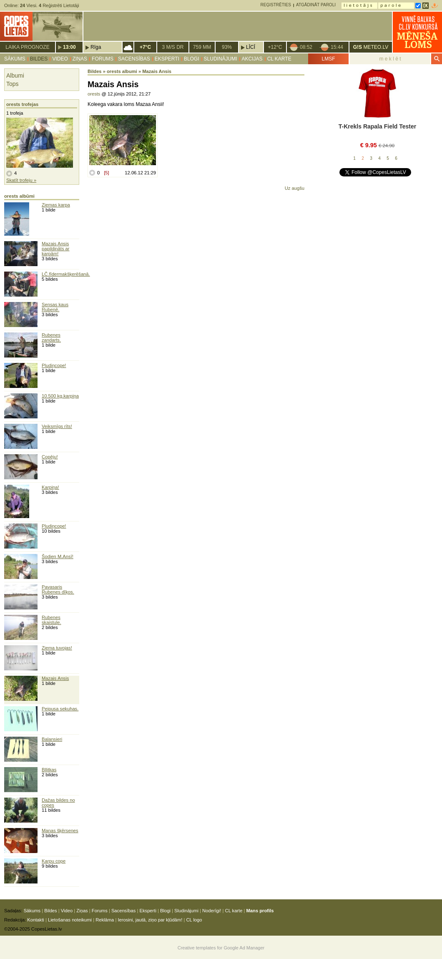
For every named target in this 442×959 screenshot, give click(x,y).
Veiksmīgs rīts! (57, 426)
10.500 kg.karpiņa (60, 395)
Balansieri (52, 739)
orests (94, 93)
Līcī (250, 47)
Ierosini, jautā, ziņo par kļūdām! (150, 919)
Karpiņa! (50, 487)
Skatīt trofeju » (21, 180)
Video (60, 59)
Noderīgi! (211, 910)
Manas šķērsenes (60, 830)
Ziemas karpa (56, 204)
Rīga (95, 47)
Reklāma (104, 919)
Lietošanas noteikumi (70, 919)
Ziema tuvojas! (57, 647)
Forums (102, 59)
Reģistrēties (276, 5)
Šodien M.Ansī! (57, 556)
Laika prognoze (27, 47)
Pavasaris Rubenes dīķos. (58, 589)
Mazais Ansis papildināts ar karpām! (56, 248)
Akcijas (252, 59)
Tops (12, 84)
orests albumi (122, 71)
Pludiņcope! (54, 365)
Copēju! (50, 456)
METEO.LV (370, 47)
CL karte (279, 59)
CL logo (194, 919)
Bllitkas (49, 769)
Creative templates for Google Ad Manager (221, 947)
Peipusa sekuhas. (60, 708)
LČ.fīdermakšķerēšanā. (66, 274)
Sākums (14, 59)
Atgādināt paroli (316, 5)
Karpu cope (53, 860)
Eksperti (167, 59)
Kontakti (35, 919)
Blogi (191, 59)
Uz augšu (294, 188)
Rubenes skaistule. (51, 620)
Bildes (39, 59)
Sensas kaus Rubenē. (55, 307)
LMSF (328, 59)
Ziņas (80, 59)
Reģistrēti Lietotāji (59, 5)
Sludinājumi (220, 59)
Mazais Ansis (55, 678)
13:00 (69, 47)
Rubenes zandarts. (51, 337)
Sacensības (134, 59)
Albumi (15, 75)
